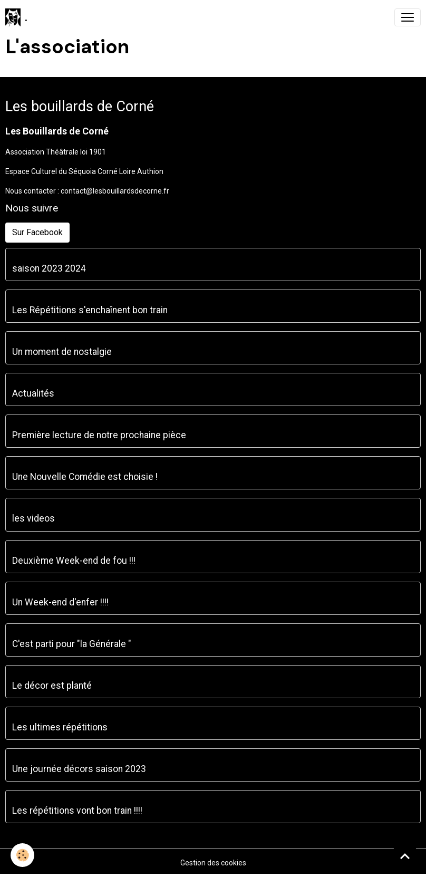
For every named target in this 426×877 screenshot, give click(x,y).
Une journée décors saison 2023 (79, 769)
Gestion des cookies (213, 863)
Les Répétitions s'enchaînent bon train (90, 310)
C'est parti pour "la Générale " (71, 644)
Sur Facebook (37, 232)
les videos (33, 518)
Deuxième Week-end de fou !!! (73, 560)
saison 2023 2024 (49, 268)
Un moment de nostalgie (62, 351)
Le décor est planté (52, 685)
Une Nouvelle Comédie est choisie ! (85, 476)
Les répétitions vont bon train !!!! (77, 810)
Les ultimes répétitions (60, 727)
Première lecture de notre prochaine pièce (99, 435)
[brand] (16, 17)
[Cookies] (22, 855)
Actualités (33, 393)
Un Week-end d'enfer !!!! (60, 602)
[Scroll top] (405, 856)
